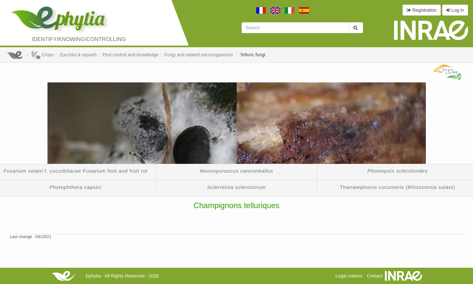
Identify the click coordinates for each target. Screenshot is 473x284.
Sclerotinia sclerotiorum (236, 187)
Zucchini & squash (78, 54)
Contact (374, 275)
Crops (42, 54)
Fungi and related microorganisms (199, 54)
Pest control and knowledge (130, 54)
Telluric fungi (252, 54)
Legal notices (348, 275)
